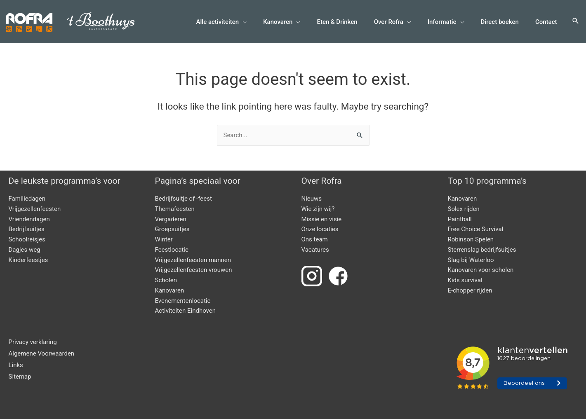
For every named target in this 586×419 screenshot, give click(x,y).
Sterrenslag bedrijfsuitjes (482, 249)
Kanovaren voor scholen (481, 270)
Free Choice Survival (476, 229)
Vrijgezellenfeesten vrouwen (193, 270)
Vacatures (315, 249)
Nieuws (311, 198)
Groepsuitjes (172, 229)
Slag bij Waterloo (471, 260)
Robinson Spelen (471, 239)
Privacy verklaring (33, 342)
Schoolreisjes (27, 239)
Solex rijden (464, 209)
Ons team (314, 239)
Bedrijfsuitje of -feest (183, 198)
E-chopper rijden (470, 290)
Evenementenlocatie (183, 300)
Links (16, 365)
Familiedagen (27, 198)
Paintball (460, 219)
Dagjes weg (24, 249)
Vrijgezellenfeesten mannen (193, 260)
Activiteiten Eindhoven (185, 310)
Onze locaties (320, 229)
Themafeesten (175, 209)
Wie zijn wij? (318, 209)
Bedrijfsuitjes (27, 229)
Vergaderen (170, 219)
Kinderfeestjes (28, 260)
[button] (576, 21)
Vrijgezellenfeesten (35, 209)
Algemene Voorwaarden (42, 353)
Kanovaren (169, 290)
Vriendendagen (29, 219)
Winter (164, 239)
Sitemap (20, 376)
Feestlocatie (171, 249)
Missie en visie (321, 219)
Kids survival (465, 280)
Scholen (166, 280)
